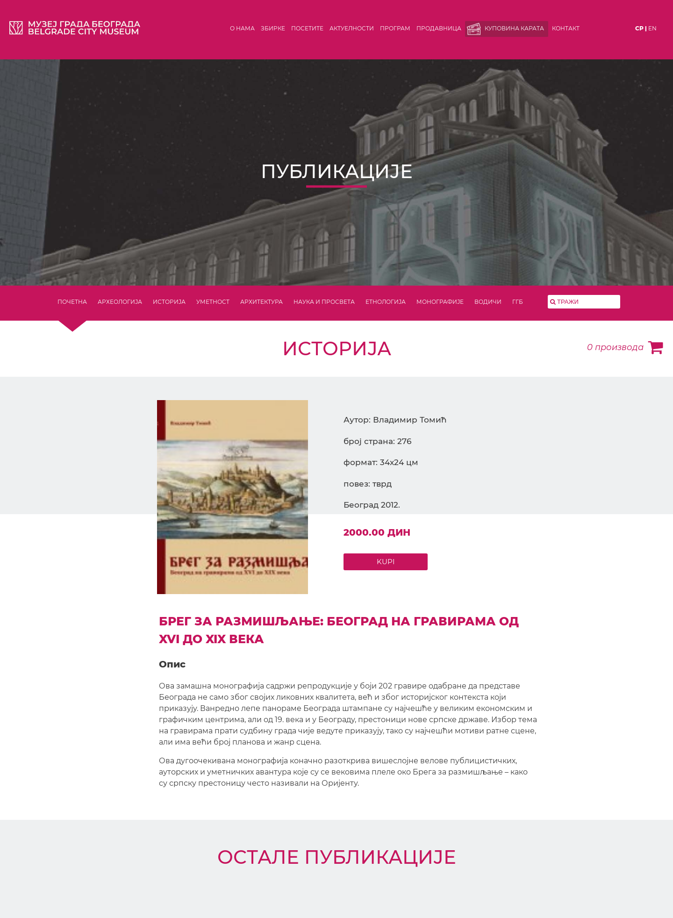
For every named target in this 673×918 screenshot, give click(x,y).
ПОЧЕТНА (72, 301)
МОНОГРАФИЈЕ (440, 301)
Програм (395, 28)
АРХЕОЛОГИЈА (120, 301)
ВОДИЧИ (487, 301)
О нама (242, 28)
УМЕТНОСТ (212, 301)
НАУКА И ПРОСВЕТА (324, 301)
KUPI (386, 561)
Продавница (438, 28)
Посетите (307, 28)
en (652, 28)
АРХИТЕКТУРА (261, 301)
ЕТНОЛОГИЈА (385, 301)
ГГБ (517, 301)
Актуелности (351, 28)
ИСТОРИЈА (169, 301)
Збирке (273, 28)
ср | (641, 28)
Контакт (566, 28)
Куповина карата (514, 28)
